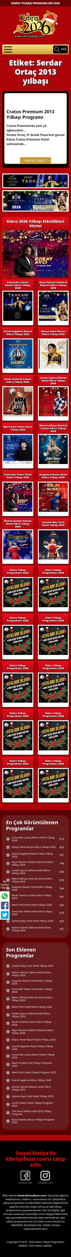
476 (61, 913)
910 (61, 839)
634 (61, 880)
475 (61, 921)
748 (61, 863)
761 (61, 855)
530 (61, 905)
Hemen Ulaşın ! (35, 160)
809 (61, 847)
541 (61, 896)
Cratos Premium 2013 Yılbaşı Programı (30, 114)
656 (61, 871)
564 (61, 888)
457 (61, 929)
